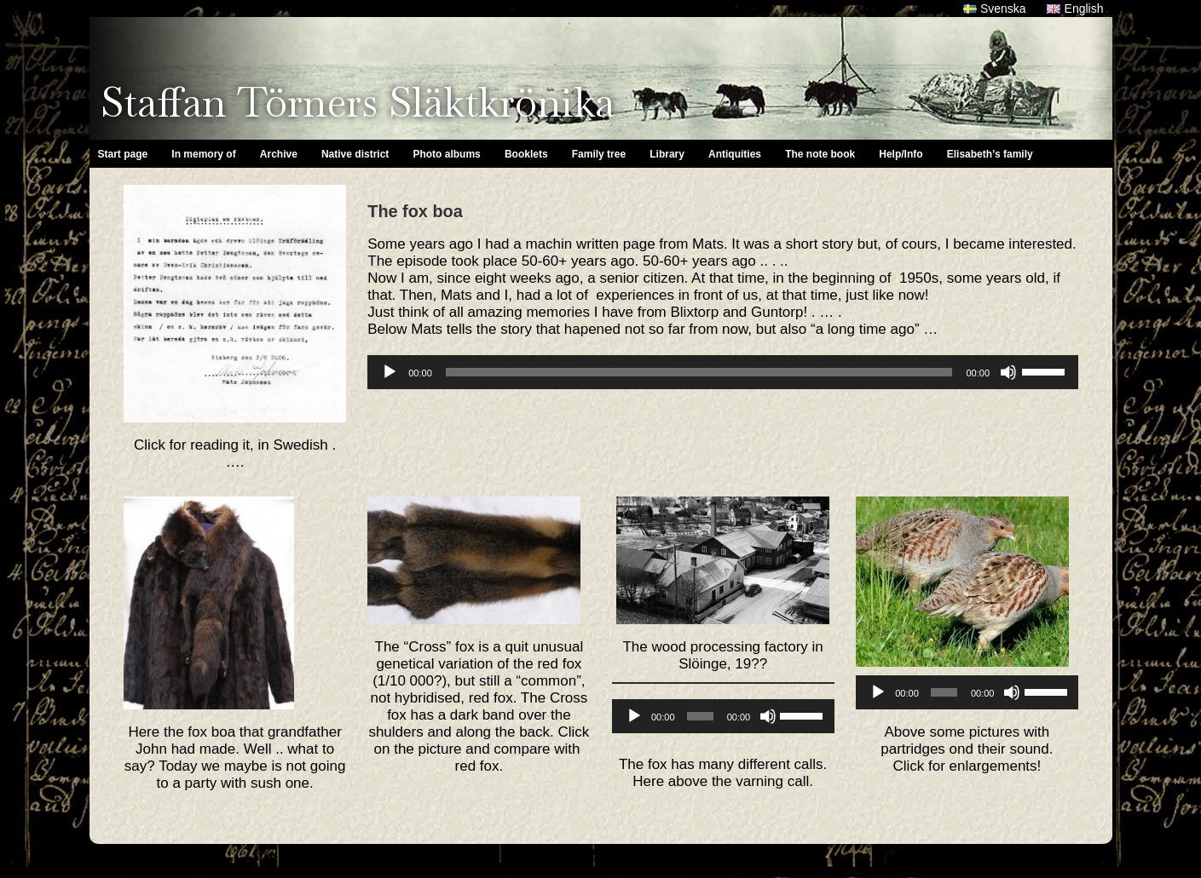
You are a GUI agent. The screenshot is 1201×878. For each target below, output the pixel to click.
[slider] (699, 372)
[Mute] (1008, 372)
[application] (722, 372)
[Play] (389, 372)
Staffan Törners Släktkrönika (358, 102)
